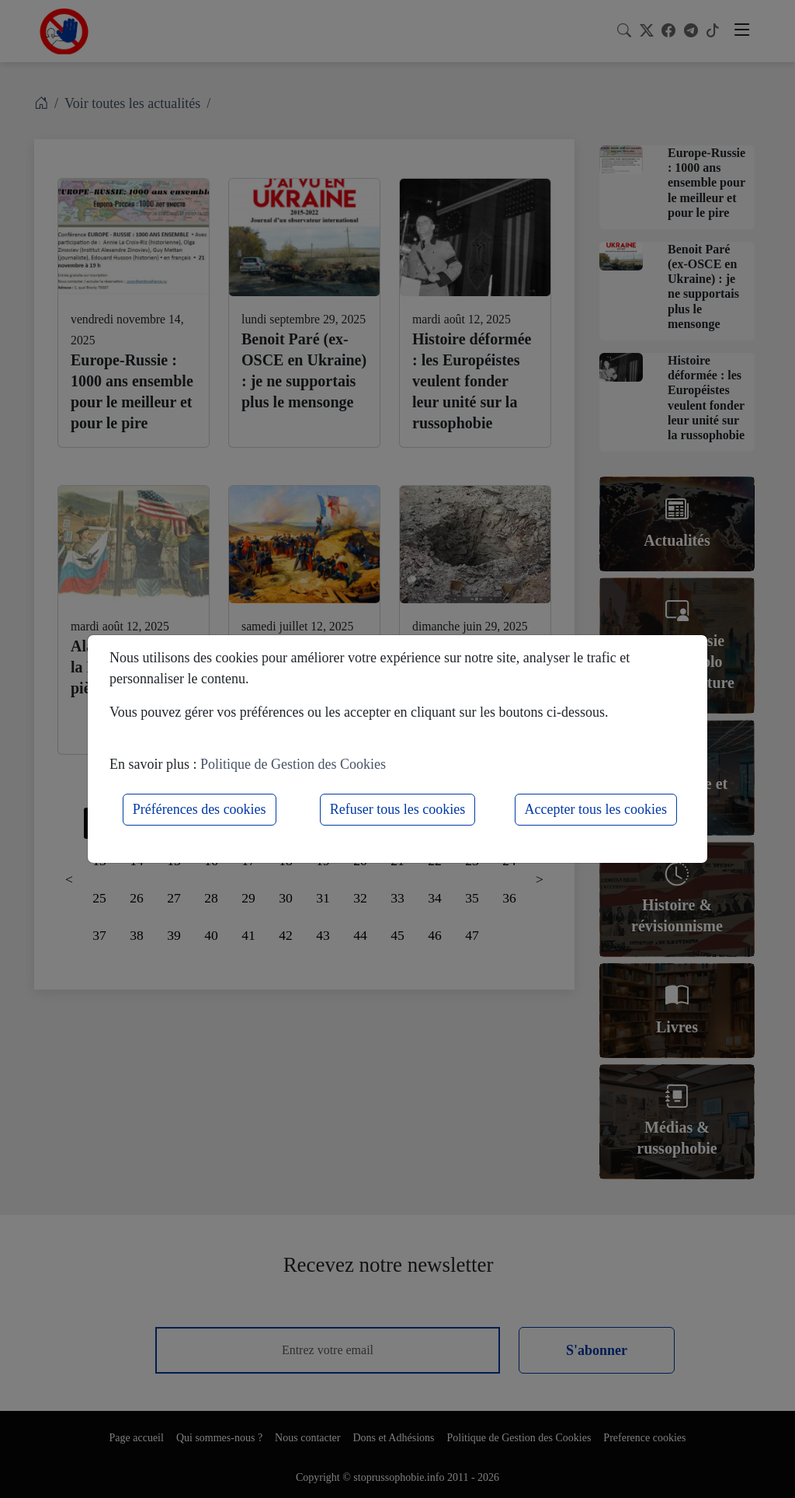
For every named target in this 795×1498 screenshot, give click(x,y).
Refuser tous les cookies (397, 809)
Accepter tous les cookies (596, 809)
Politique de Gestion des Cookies (293, 764)
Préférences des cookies (199, 809)
